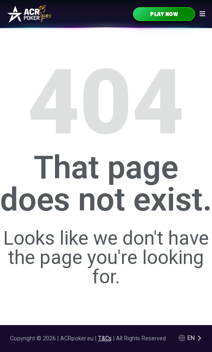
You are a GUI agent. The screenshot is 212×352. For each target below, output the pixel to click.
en (191, 338)
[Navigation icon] (202, 13)
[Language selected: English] (190, 338)
